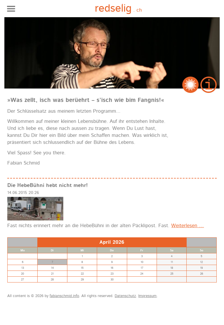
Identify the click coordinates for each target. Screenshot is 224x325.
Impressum (147, 296)
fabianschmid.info (64, 296)
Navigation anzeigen (11, 9)
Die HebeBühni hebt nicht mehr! (47, 185)
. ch (118, 8)
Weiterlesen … (187, 225)
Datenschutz (125, 296)
